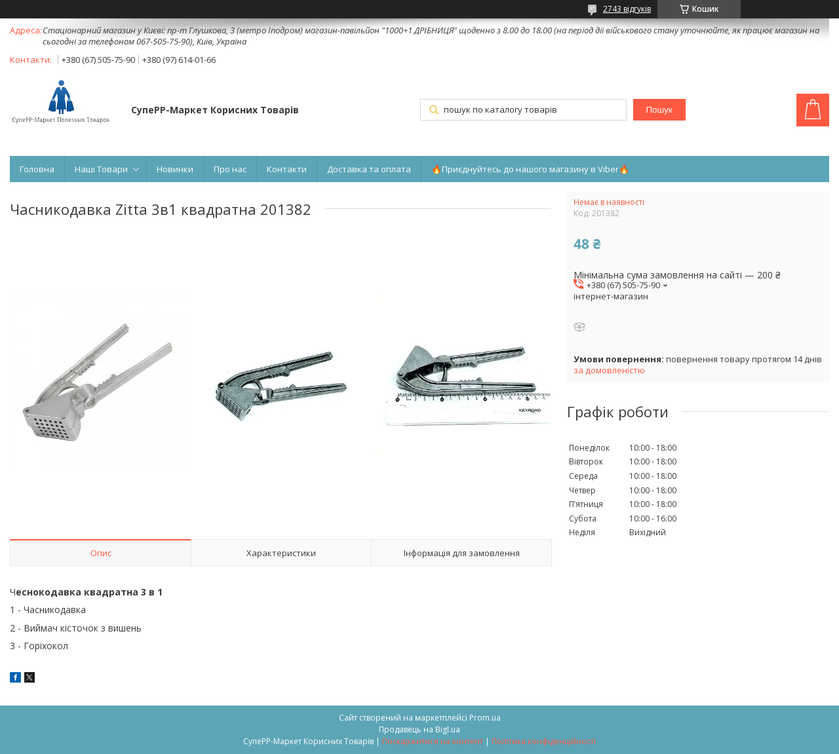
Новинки (175, 169)
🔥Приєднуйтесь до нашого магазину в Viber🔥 (530, 169)
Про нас (230, 169)
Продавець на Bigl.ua (419, 729)
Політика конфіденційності (544, 741)
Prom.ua (485, 717)
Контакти (287, 169)
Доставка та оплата (369, 169)
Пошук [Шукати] (659, 110)
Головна (37, 169)
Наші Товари (101, 169)
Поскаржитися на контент (432, 741)
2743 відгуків (627, 8)
